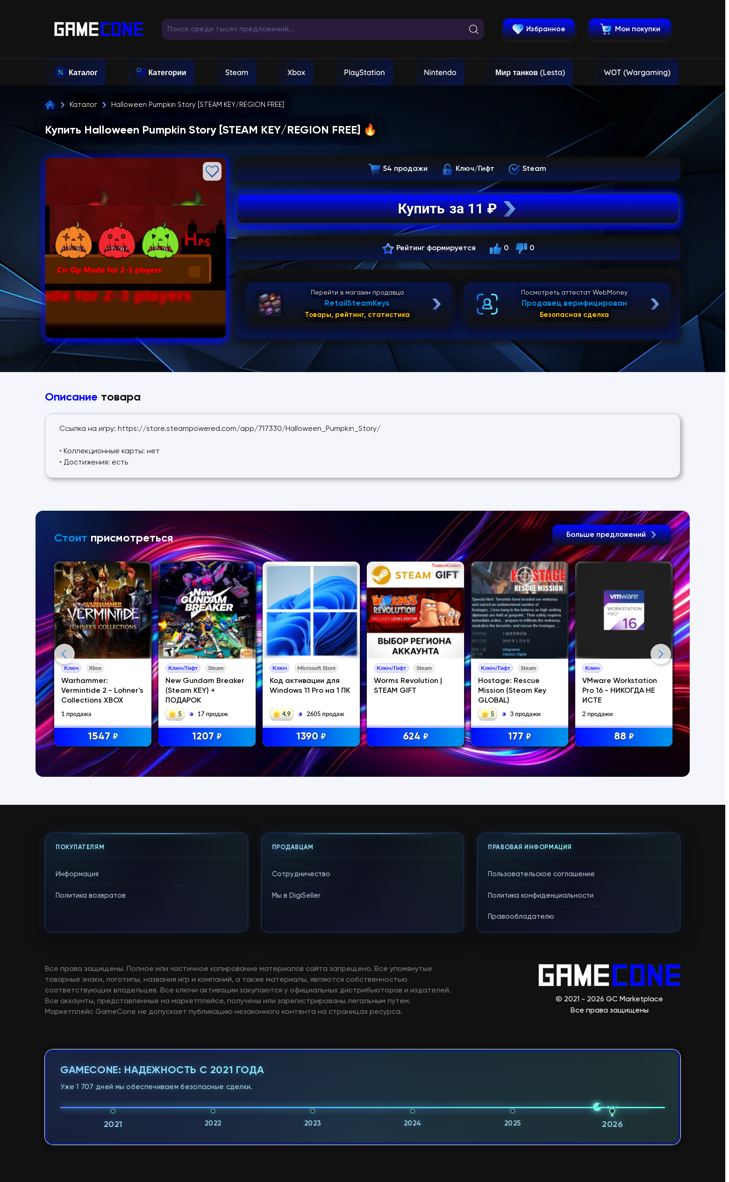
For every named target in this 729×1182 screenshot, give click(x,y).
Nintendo (440, 72)
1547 (103, 737)
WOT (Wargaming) (637, 72)
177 (519, 737)
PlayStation (364, 72)
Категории (167, 72)
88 (624, 737)
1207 (207, 737)
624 (416, 737)
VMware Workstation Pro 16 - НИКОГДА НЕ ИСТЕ (619, 690)
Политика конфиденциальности (540, 895)
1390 (311, 737)
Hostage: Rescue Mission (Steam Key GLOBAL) (512, 690)
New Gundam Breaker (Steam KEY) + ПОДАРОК (204, 690)
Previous (64, 654)
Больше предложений (611, 535)
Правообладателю (521, 916)
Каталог (83, 72)
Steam (236, 72)
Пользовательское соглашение (541, 874)
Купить (458, 208)
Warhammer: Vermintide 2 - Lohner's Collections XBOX (102, 690)
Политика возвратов (91, 895)
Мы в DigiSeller (296, 895)
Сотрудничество (301, 874)
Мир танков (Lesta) (530, 72)
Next (660, 654)
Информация (77, 874)
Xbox (296, 72)
